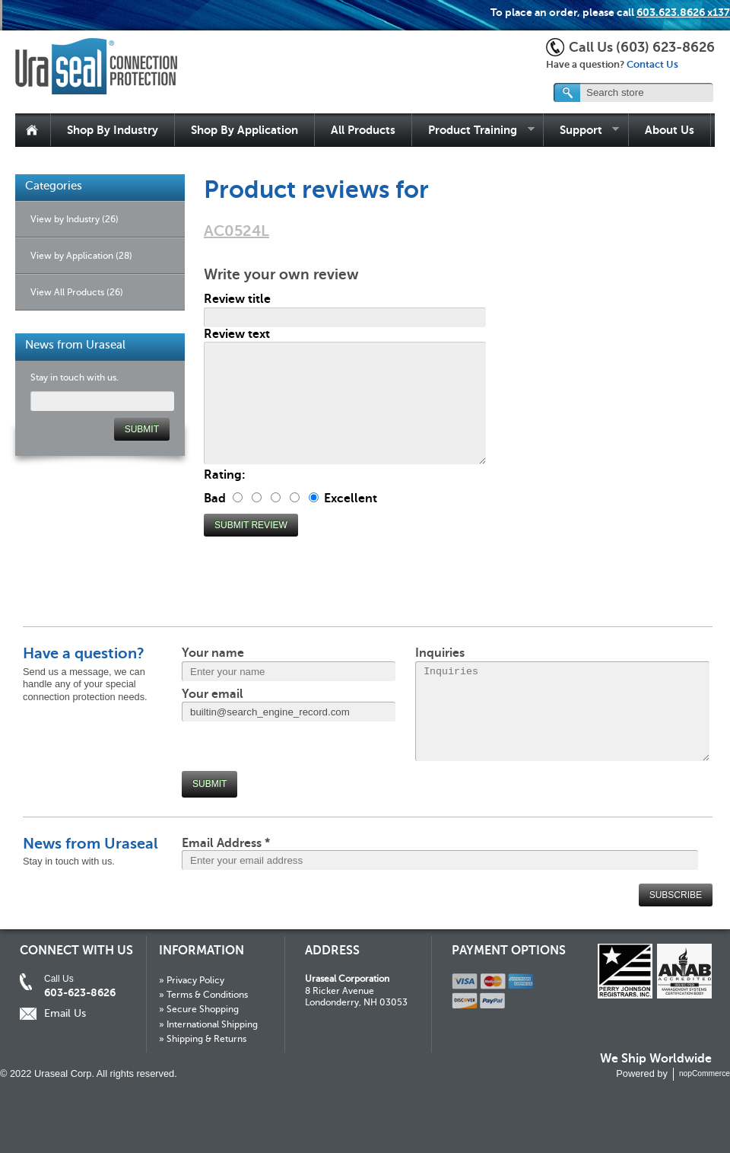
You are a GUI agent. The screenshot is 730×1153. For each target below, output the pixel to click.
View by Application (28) (81, 255)
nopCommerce (704, 1073)
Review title (237, 299)
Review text (237, 334)
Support (582, 130)
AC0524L (236, 231)
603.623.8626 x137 (683, 12)
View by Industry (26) (74, 219)
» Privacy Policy (191, 980)
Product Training (473, 130)
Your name (213, 653)
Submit (209, 784)
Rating (223, 475)
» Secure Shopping (199, 1009)
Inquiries (440, 653)
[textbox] (634, 92)
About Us (669, 129)
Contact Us (652, 64)
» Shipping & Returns (202, 1039)
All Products (363, 129)
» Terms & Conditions (203, 994)
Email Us (65, 1013)
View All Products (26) (76, 292)
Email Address (226, 843)
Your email (212, 694)
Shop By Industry (112, 129)
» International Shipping (208, 1024)
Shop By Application (244, 129)
